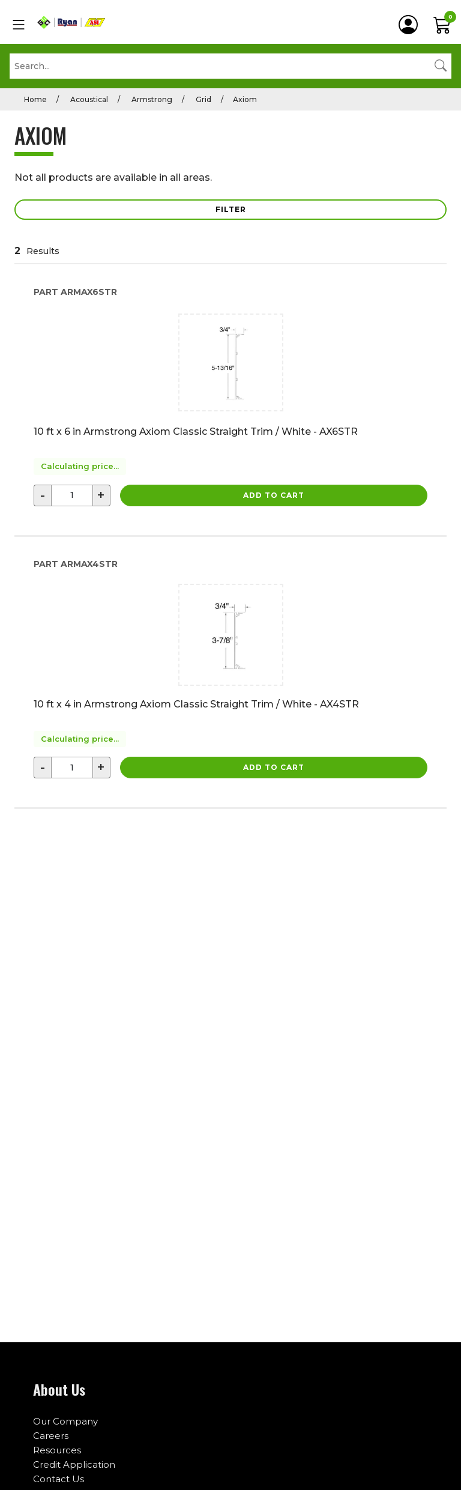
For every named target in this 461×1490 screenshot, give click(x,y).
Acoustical (88, 99)
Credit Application (74, 1464)
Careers (50, 1435)
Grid (202, 99)
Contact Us (58, 1479)
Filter (230, 209)
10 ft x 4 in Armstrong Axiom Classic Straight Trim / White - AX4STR (196, 704)
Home (35, 99)
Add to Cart (273, 495)
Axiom (245, 99)
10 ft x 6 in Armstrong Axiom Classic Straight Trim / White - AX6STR (196, 431)
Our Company (65, 1421)
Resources (57, 1450)
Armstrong (151, 99)
